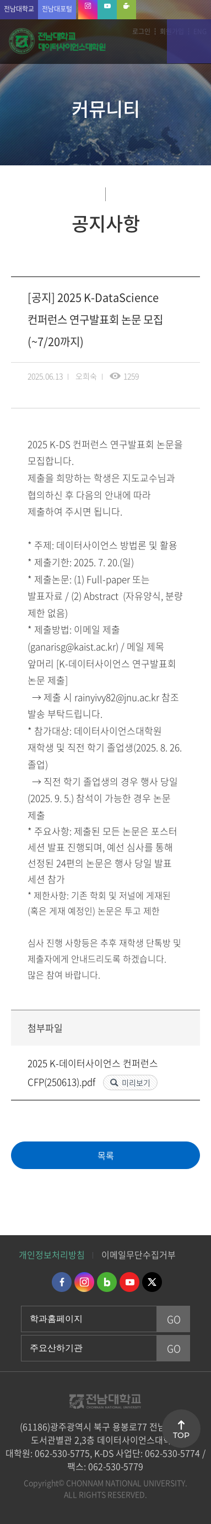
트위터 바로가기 (152, 1282)
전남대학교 (19, 9)
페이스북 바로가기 (62, 1282)
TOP (181, 1435)
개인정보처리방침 (52, 1254)
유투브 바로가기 (129, 1282)
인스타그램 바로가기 (84, 1282)
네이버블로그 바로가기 (107, 1282)
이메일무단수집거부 (138, 1254)
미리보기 (136, 1082)
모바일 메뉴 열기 (189, 41)
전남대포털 (57, 9)
